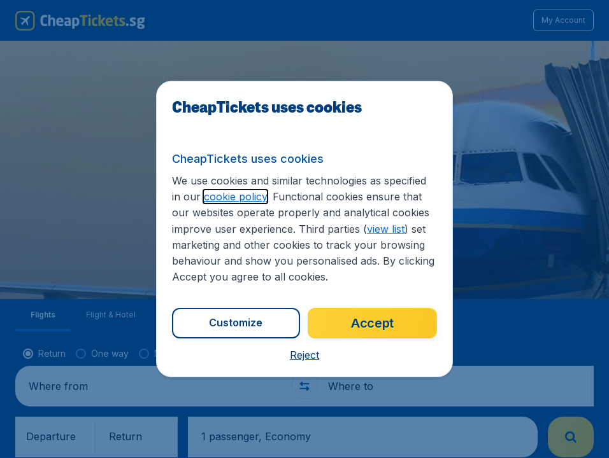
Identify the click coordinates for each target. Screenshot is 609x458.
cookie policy (235, 196)
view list (386, 229)
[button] (304, 355)
